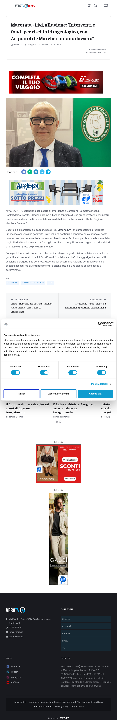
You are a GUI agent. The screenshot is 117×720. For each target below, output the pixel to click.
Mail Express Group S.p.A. (90, 698)
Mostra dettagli (99, 384)
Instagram (13, 673)
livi (50, 283)
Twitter (12, 668)
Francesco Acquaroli (33, 283)
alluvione (12, 283)
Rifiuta (21, 393)
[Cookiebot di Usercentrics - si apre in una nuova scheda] (100, 324)
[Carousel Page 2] (60, 418)
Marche (57, 45)
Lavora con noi (14, 633)
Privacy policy (61, 703)
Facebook (13, 663)
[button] (96, 6)
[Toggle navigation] (11, 6)
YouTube (12, 679)
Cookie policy (77, 703)
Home (15, 45)
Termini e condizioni (43, 703)
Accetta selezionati (58, 393)
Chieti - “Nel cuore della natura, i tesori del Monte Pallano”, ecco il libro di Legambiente (32, 307)
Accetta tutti (95, 393)
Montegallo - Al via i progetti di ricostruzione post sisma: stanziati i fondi (85, 305)
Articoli (45, 45)
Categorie (30, 45)
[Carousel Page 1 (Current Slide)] (57, 418)
